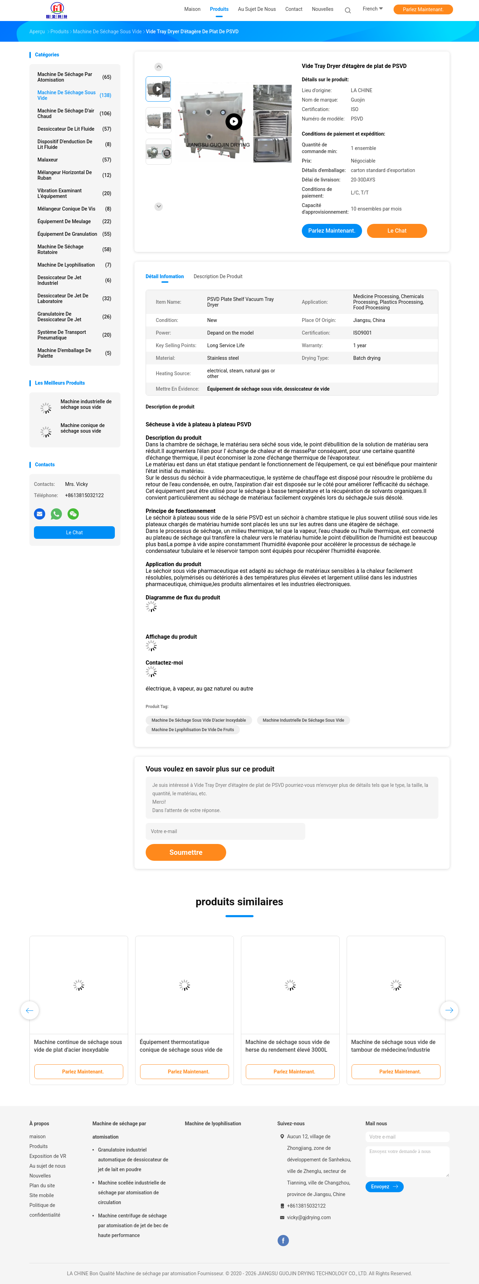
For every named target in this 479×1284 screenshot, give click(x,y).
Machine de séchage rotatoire (74, 249)
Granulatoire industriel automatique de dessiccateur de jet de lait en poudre (133, 1159)
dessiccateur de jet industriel (74, 280)
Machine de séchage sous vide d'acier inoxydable (199, 720)
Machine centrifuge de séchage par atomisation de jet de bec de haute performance (133, 1225)
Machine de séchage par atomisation (74, 77)
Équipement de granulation (74, 234)
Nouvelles (40, 1176)
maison (37, 1136)
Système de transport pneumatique (74, 335)
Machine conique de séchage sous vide (83, 428)
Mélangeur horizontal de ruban (74, 175)
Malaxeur (74, 159)
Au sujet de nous (47, 1166)
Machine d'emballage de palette (74, 353)
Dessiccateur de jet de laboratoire (74, 298)
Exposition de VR (47, 1156)
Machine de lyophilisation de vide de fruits (193, 729)
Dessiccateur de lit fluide (74, 128)
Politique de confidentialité (44, 1210)
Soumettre (185, 852)
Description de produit (218, 276)
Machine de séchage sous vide (74, 95)
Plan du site (42, 1185)
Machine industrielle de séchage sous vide (86, 404)
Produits (38, 1146)
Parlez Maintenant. (423, 9)
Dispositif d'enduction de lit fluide (74, 144)
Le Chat (74, 532)
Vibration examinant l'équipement (74, 193)
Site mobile (41, 1195)
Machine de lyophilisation (74, 264)
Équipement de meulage (74, 221)
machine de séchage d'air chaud (74, 113)
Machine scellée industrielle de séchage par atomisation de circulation (132, 1192)
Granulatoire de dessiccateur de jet (74, 316)
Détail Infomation (165, 276)
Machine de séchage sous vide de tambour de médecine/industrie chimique (393, 1050)
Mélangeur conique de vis (74, 208)
